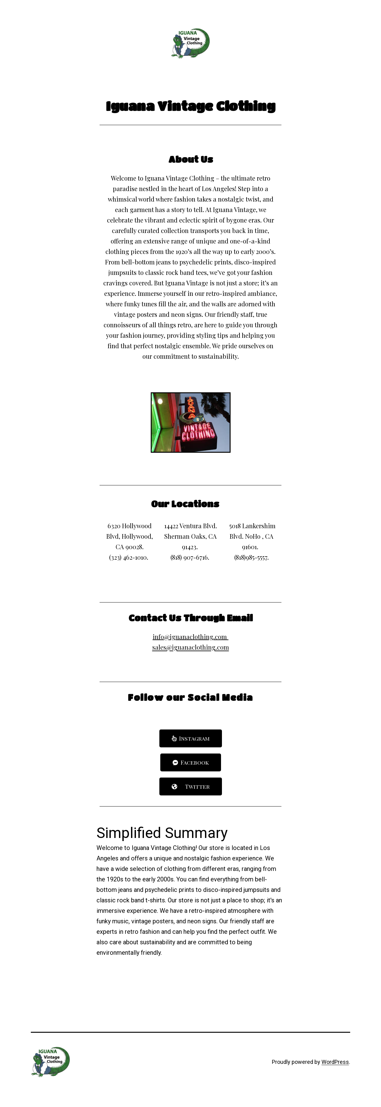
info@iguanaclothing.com (190, 636)
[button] (190, 738)
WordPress (335, 1062)
